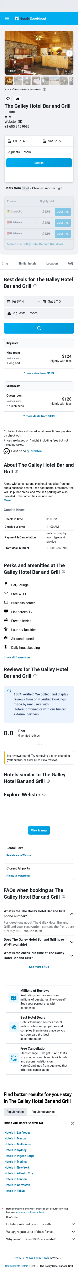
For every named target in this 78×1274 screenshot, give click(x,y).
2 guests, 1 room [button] (19, 152)
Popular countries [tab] (42, 1111)
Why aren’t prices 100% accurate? (41, 1239)
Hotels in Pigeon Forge (19, 1156)
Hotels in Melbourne (18, 1144)
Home (18, 1257)
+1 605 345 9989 (17, 127)
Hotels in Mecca (15, 1138)
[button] (7, 18)
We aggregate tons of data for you (41, 1231)
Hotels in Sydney (15, 1150)
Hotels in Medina (16, 1161)
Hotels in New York (17, 1167)
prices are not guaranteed (30, 1211)
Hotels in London (16, 1179)
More (7, 500)
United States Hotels (37, 1257)
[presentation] (44, 89)
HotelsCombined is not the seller (41, 1224)
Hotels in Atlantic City (19, 1173)
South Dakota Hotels (16, 1266)
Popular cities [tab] (15, 1111)
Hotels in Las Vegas (17, 1132)
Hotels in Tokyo (15, 1190)
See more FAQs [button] (39, 966)
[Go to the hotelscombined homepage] (30, 18)
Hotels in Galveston (17, 1185)
